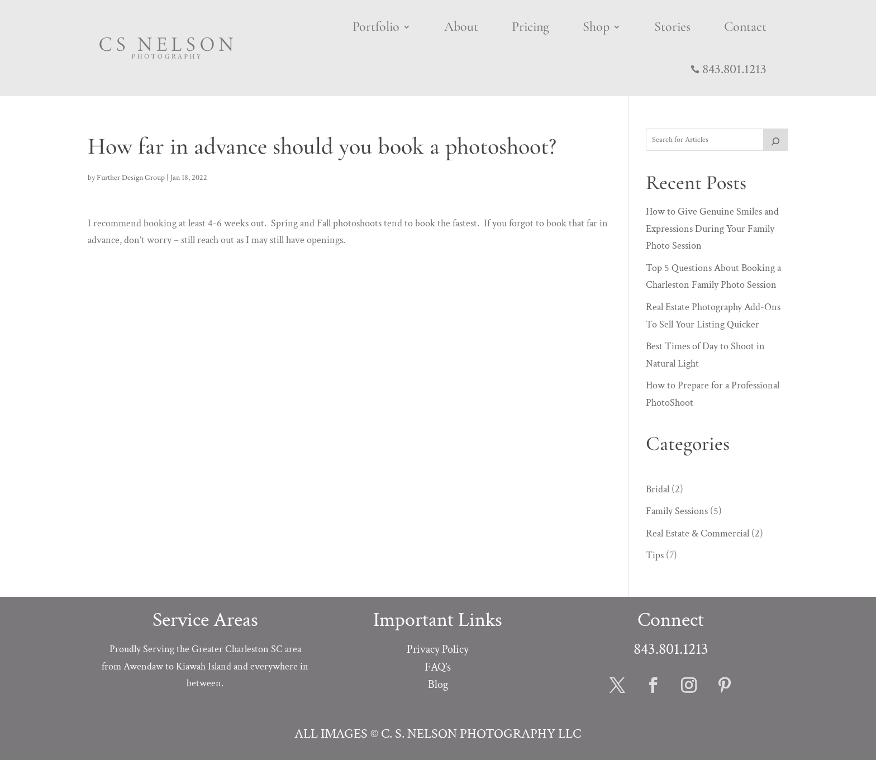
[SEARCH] (776, 140)
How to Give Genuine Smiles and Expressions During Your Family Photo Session (712, 228)
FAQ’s (438, 667)
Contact (745, 26)
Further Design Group (131, 178)
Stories (672, 26)
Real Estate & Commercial (697, 533)
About (461, 26)
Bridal (657, 489)
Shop (596, 26)
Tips (655, 555)
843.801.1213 (734, 69)
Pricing (530, 26)
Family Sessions (677, 511)
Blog (438, 684)
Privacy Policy (438, 649)
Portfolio (376, 26)
